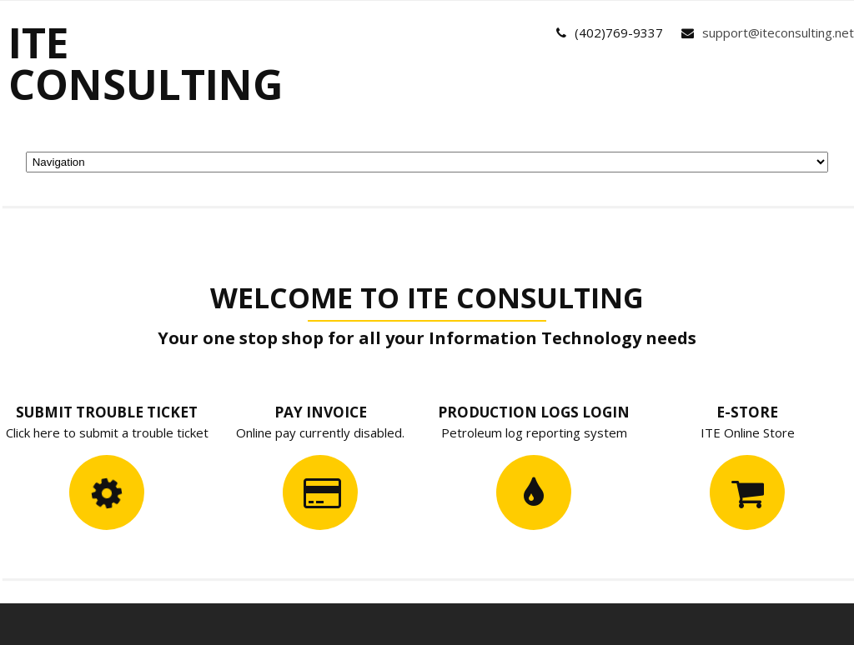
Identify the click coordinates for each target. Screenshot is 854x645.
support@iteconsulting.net (778, 32)
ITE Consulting (146, 63)
